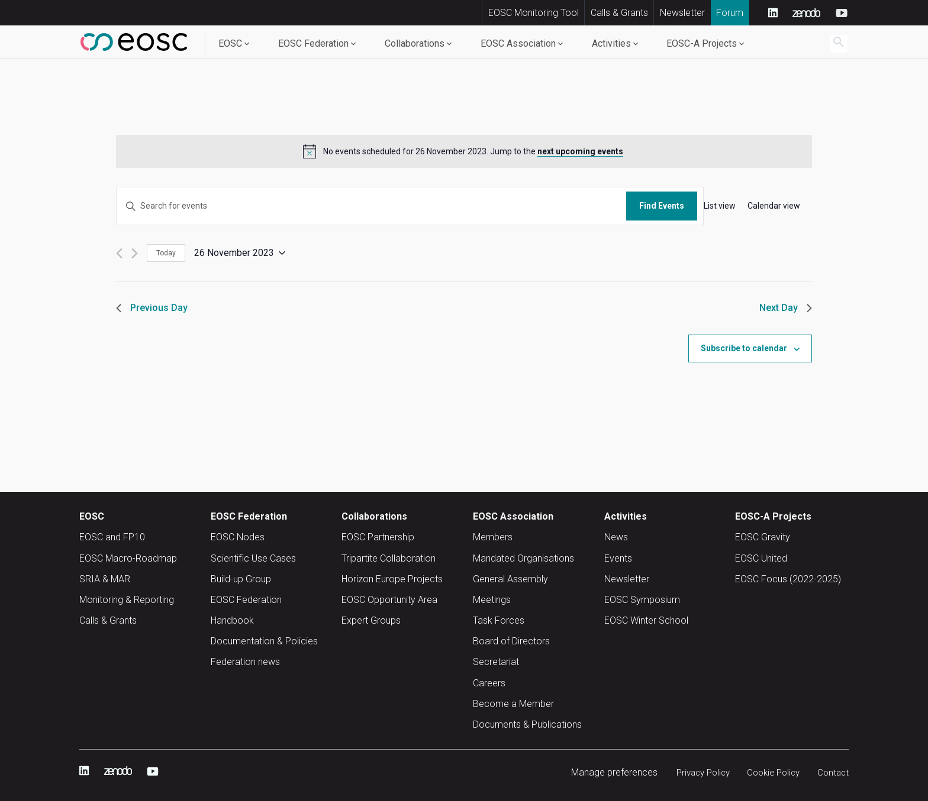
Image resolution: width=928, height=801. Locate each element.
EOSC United (761, 558)
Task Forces (498, 620)
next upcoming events (580, 151)
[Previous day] (119, 253)
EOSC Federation (313, 43)
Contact (832, 772)
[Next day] (134, 253)
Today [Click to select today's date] (166, 253)
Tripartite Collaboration (388, 558)
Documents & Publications (527, 724)
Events (618, 558)
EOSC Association (518, 43)
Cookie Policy (769, 772)
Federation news (245, 661)
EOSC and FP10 (112, 537)
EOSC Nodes (238, 537)
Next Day (785, 307)
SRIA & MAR (104, 579)
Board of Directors (511, 641)
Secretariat (496, 661)
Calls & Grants (619, 12)
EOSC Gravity (762, 537)
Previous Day (152, 307)
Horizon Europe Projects (392, 579)
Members (493, 537)
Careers (489, 683)
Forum (729, 12)
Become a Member (513, 703)
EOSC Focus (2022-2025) (788, 579)
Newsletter (682, 12)
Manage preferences (602, 772)
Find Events (661, 205)
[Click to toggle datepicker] (239, 253)
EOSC (230, 43)
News (616, 537)
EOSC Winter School (646, 620)
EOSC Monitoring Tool (533, 12)
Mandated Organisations (523, 558)
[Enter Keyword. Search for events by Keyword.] (371, 206)
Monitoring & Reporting (126, 599)
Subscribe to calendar (744, 348)
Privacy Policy (694, 772)
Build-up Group (241, 579)
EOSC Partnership (377, 537)
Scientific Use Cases (253, 558)
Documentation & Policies (264, 641)
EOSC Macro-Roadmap (128, 558)
